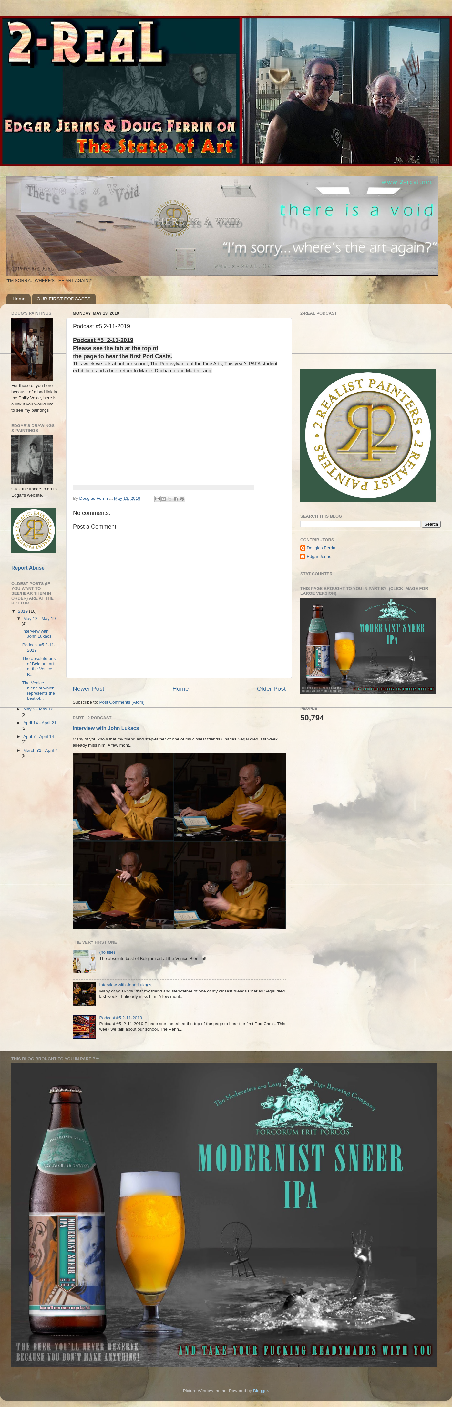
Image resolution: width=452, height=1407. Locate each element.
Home (19, 298)
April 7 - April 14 (38, 736)
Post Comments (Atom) (122, 702)
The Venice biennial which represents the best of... (38, 690)
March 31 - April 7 (40, 750)
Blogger (260, 1390)
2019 (23, 611)
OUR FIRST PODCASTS (64, 298)
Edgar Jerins (319, 556)
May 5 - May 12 (38, 709)
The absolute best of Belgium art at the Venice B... (39, 666)
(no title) (107, 952)
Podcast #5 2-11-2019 (120, 1017)
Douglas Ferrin (321, 547)
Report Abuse (28, 568)
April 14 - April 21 (39, 722)
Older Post (271, 688)
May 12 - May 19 (39, 618)
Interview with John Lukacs (106, 728)
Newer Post (88, 688)
